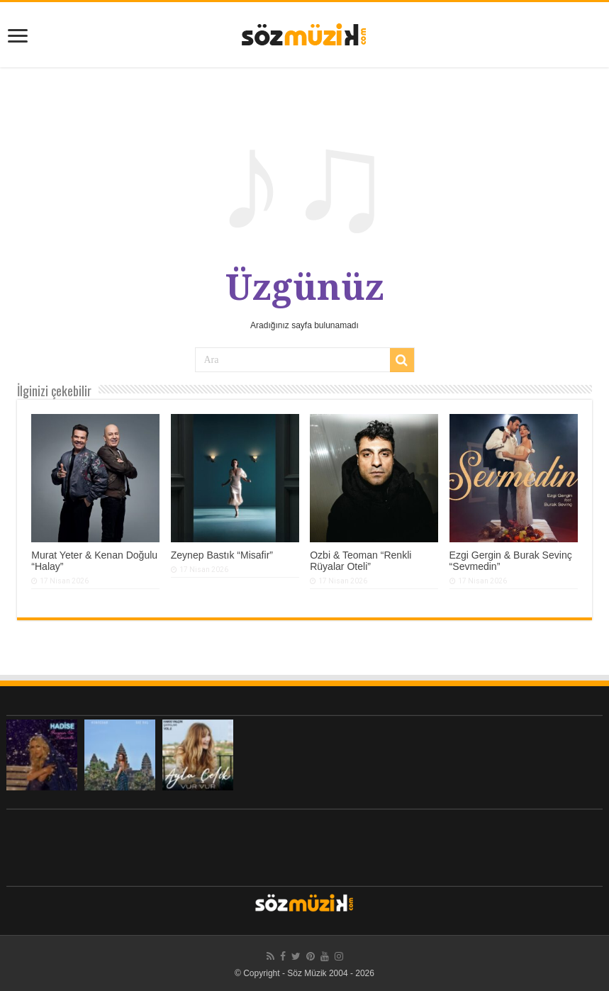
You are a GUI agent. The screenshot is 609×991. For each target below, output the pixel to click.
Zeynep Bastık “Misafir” (222, 555)
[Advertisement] (305, 844)
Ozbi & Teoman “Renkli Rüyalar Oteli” (360, 560)
